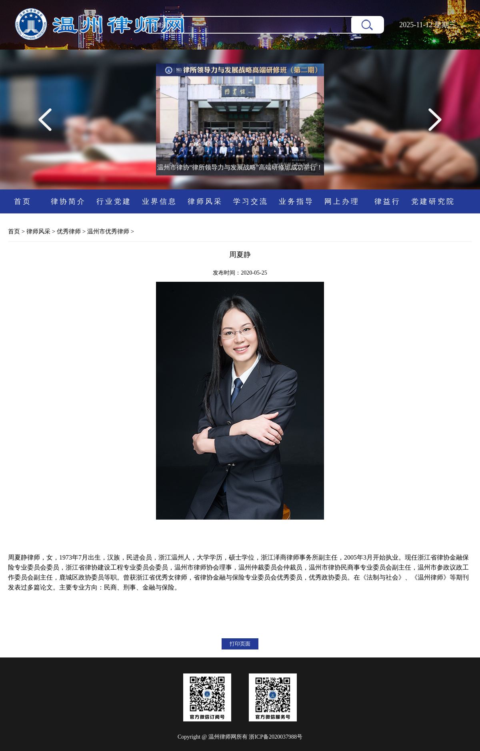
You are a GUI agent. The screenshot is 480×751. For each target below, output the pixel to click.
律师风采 (205, 201)
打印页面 (240, 644)
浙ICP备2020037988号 (275, 737)
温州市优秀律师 (108, 231)
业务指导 (296, 201)
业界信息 (159, 201)
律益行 (387, 201)
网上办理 (342, 201)
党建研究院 (433, 201)
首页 (23, 201)
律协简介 (68, 201)
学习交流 (250, 201)
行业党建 (114, 201)
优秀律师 (69, 231)
